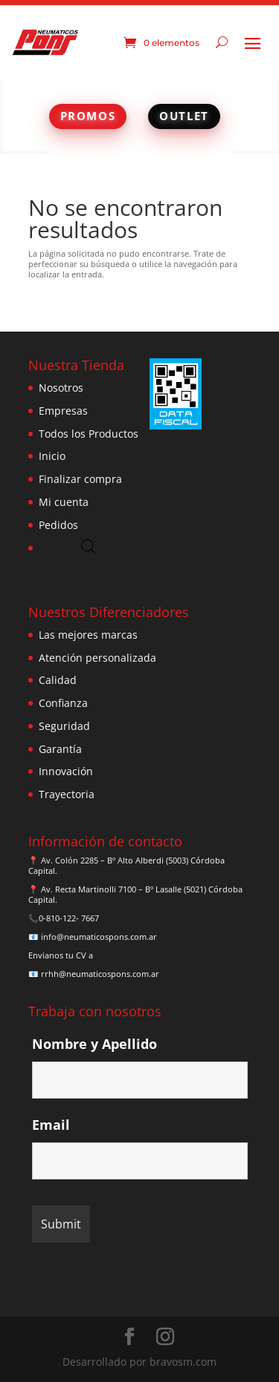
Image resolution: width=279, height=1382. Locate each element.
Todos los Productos (88, 434)
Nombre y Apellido (94, 1044)
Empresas (63, 411)
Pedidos (58, 525)
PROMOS (88, 115)
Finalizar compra (80, 479)
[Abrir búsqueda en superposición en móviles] (88, 546)
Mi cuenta (64, 502)
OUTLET (184, 115)
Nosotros (61, 388)
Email (51, 1124)
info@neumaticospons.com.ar (99, 936)
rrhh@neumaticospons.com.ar (100, 973)
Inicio (52, 456)
